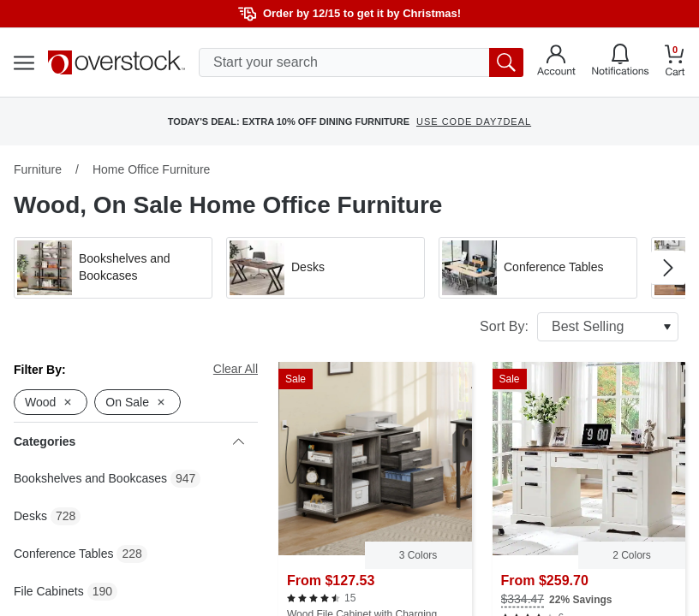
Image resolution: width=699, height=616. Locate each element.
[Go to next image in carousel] (668, 268)
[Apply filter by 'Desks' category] (325, 268)
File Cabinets (49, 591)
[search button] (506, 62)
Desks (30, 516)
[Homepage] (116, 62)
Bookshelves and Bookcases (90, 478)
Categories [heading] (129, 441)
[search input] (361, 62)
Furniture (38, 169)
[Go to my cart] (675, 62)
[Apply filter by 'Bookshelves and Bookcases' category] (113, 268)
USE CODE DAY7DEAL (473, 121)
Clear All (235, 369)
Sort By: (579, 326)
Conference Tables (63, 553)
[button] (113, 268)
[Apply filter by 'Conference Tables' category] (538, 268)
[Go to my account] (556, 62)
